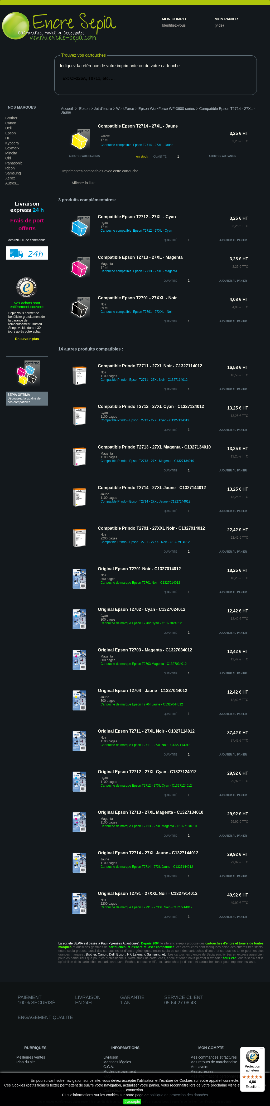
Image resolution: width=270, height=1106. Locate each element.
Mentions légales (117, 1062)
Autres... (12, 183)
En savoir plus (27, 339)
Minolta (11, 153)
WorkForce (125, 108)
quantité (170, 240)
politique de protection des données (179, 1095)
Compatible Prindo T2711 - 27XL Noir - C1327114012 (150, 366)
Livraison (110, 1057)
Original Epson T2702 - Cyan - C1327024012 (141, 609)
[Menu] (261, 1050)
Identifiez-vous (174, 25)
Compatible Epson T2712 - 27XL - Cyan (137, 217)
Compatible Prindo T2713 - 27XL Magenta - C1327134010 (154, 447)
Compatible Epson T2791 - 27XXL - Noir (137, 298)
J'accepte (132, 1101)
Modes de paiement (119, 1071)
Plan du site (26, 1062)
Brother (11, 118)
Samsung (13, 173)
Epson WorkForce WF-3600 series (166, 108)
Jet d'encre (103, 108)
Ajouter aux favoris (84, 156)
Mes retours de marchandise (213, 1062)
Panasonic (13, 163)
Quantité (160, 156)
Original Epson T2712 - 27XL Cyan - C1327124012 (147, 771)
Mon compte (174, 19)
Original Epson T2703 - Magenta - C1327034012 (145, 650)
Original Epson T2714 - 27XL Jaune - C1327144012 (148, 853)
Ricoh (10, 168)
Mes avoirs (199, 1067)
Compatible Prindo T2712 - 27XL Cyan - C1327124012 (151, 406)
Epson (10, 133)
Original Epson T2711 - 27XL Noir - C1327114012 (146, 731)
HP (7, 138)
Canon (10, 123)
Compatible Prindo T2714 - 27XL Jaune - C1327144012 (152, 487)
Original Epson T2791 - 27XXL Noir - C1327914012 (147, 893)
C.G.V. (108, 1067)
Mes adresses (201, 1071)
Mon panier (226, 19)
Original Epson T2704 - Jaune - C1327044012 (142, 690)
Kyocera (12, 143)
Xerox (10, 178)
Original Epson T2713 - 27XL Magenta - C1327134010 (150, 812)
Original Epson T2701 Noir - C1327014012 (139, 569)
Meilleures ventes (30, 1057)
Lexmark (12, 148)
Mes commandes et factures (213, 1057)
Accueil (67, 108)
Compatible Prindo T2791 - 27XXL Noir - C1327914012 (151, 528)
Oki (8, 158)
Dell (8, 128)
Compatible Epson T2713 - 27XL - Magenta (140, 257)
